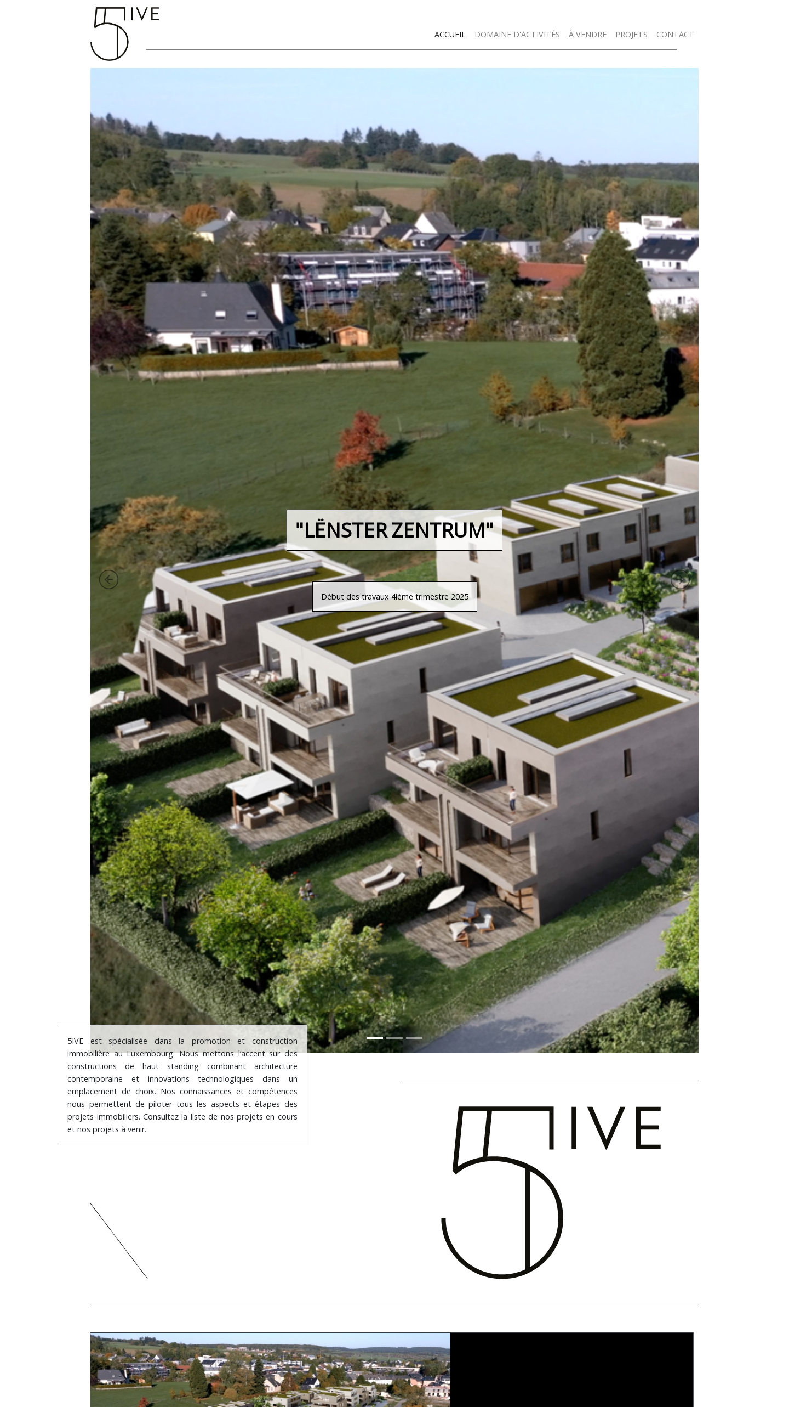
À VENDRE (588, 34)
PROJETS (631, 34)
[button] (59, 560)
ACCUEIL (450, 34)
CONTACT (675, 34)
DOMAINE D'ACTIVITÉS (517, 34)
